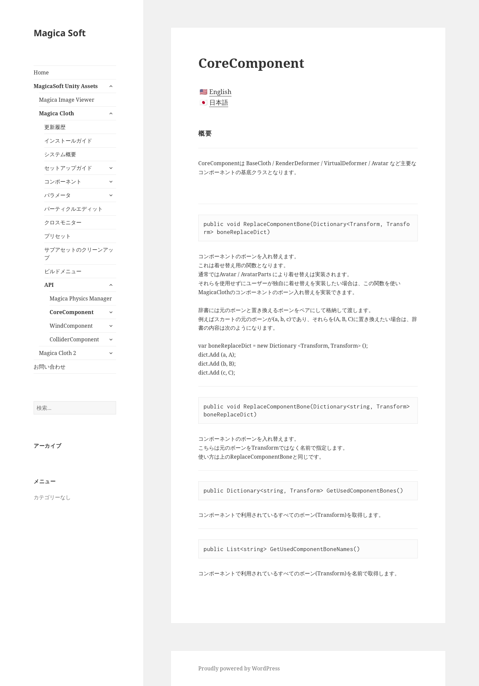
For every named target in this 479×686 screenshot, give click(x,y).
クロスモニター (62, 222)
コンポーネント (62, 181)
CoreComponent (71, 312)
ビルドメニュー (62, 271)
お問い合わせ (50, 366)
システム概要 (60, 154)
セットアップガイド (68, 168)
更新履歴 (55, 127)
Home (41, 72)
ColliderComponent (74, 339)
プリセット (57, 236)
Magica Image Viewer (66, 99)
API (49, 284)
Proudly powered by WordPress (239, 668)
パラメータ (57, 195)
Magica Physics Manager (81, 298)
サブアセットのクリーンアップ (78, 253)
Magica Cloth (56, 113)
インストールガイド (68, 140)
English (220, 91)
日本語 (218, 102)
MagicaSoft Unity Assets (66, 86)
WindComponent (71, 325)
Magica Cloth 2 (57, 353)
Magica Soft (60, 33)
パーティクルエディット (73, 208)
